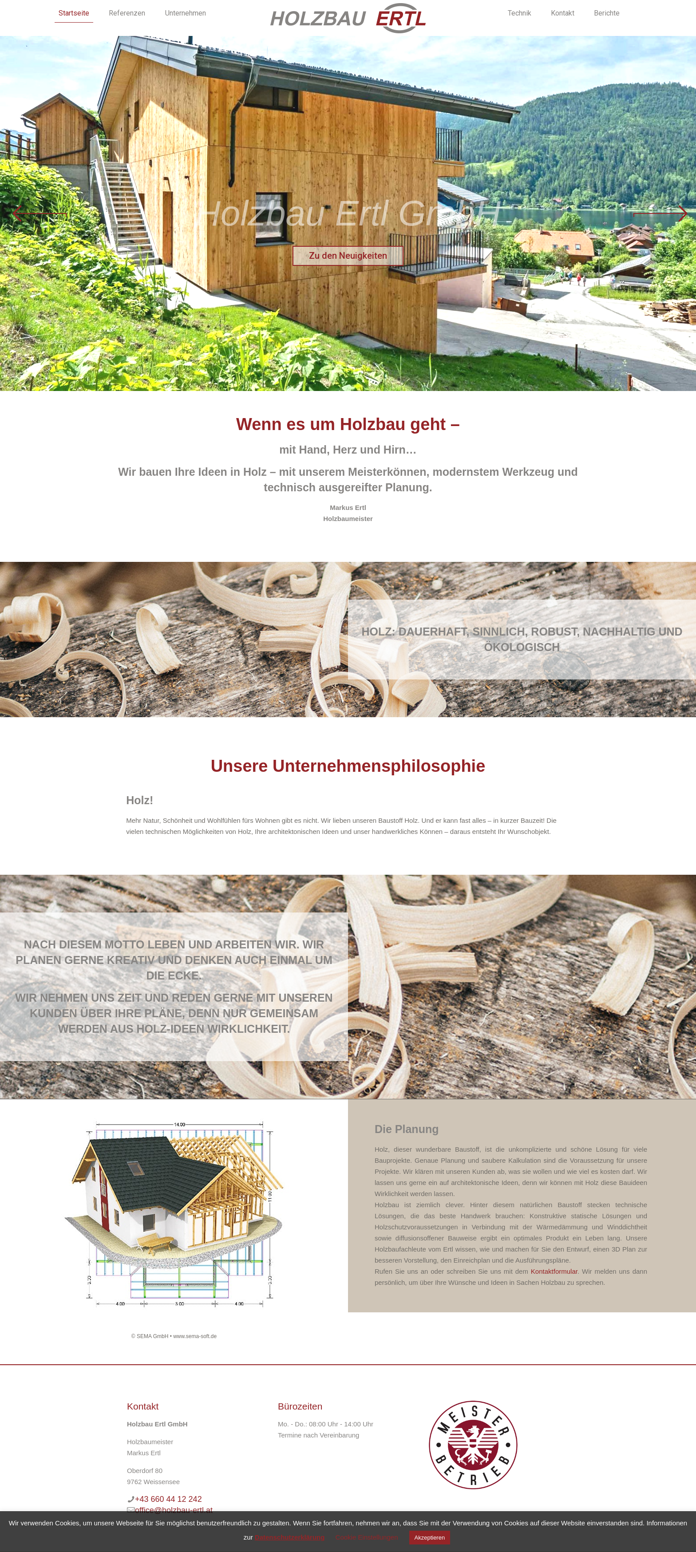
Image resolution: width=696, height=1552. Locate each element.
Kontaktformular (554, 1271)
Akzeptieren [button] (430, 1537)
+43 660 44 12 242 (168, 1499)
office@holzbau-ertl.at (174, 1510)
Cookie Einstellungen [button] (367, 1537)
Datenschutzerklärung (290, 1537)
